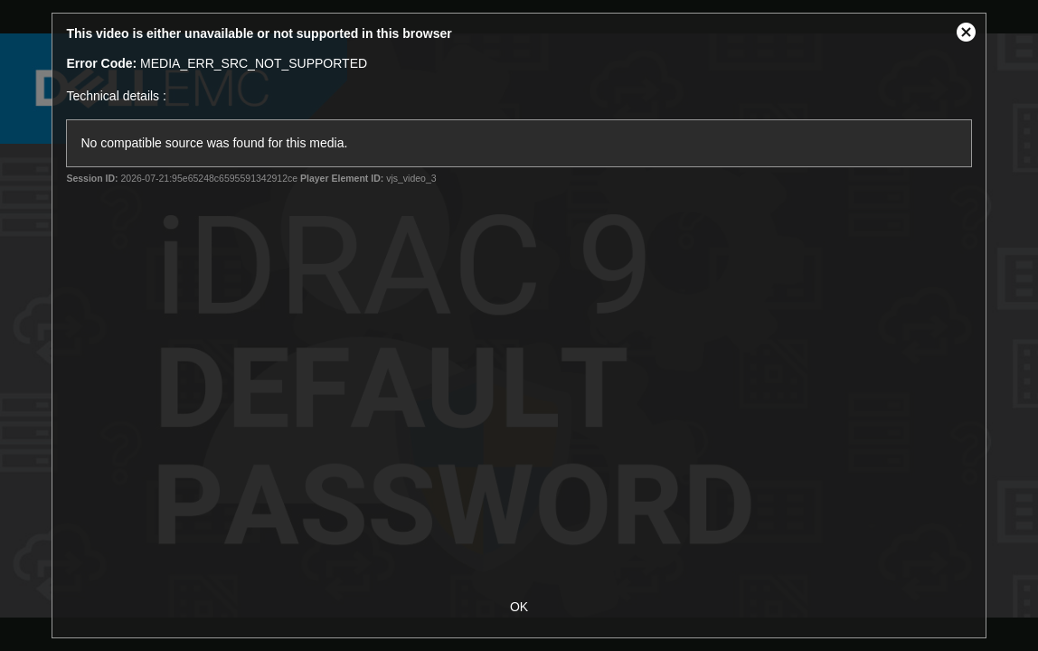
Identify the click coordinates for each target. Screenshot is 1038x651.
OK (519, 606)
